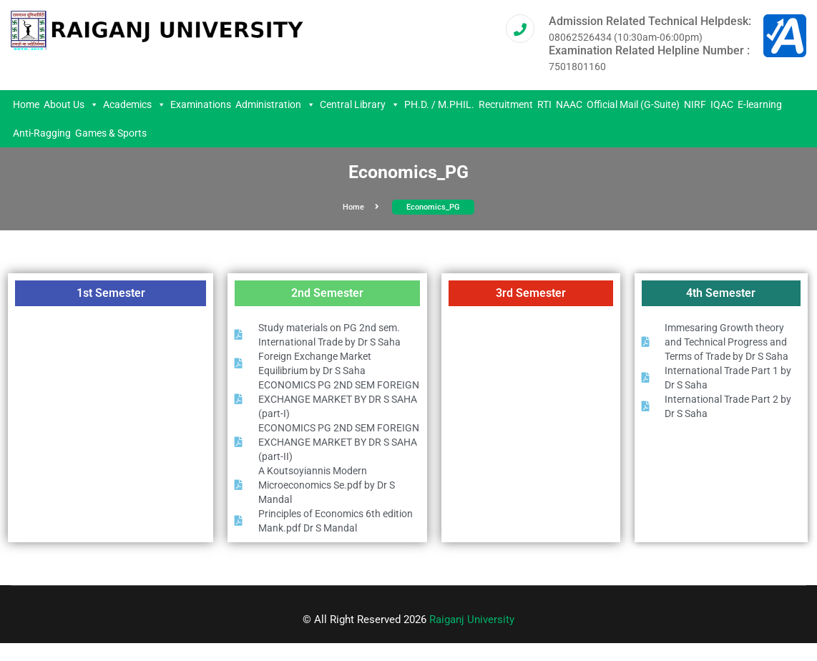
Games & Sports (111, 133)
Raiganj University (471, 619)
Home (26, 104)
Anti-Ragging (42, 133)
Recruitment (506, 104)
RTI (544, 104)
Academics (134, 104)
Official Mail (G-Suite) (633, 104)
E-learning (760, 104)
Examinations (200, 104)
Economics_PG (433, 207)
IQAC (721, 104)
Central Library (360, 104)
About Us (71, 104)
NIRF (695, 104)
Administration (275, 104)
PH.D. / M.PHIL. (439, 104)
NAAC (569, 104)
